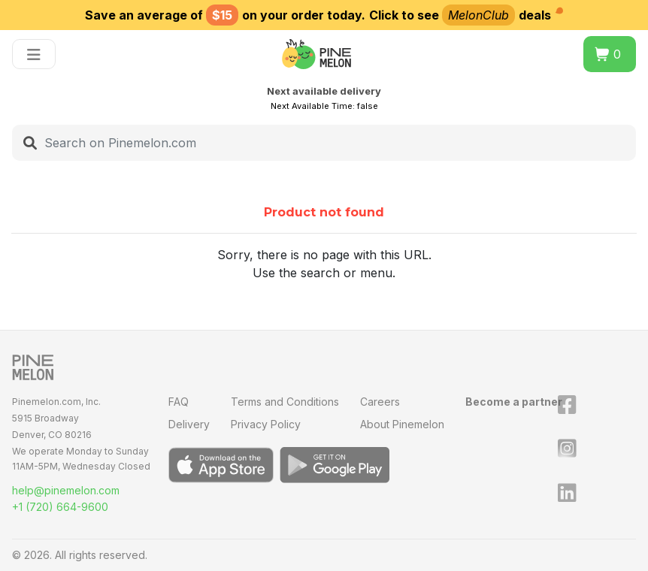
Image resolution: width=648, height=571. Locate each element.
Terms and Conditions (285, 401)
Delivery (189, 424)
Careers (380, 401)
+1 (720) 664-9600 (60, 506)
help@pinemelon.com (66, 490)
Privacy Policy (266, 424)
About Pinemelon (402, 424)
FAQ (178, 401)
